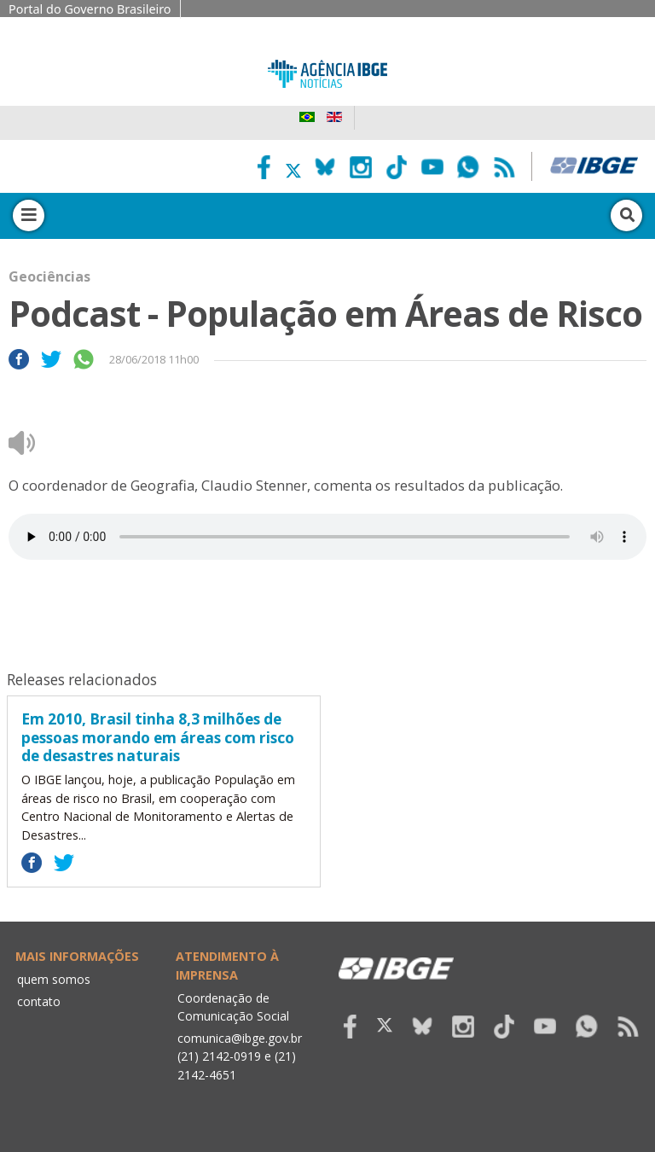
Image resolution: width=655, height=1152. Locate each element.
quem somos (53, 979)
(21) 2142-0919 (219, 1056)
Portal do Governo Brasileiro (90, 9)
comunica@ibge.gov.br (239, 1038)
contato (39, 1001)
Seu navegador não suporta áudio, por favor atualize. (327, 537)
